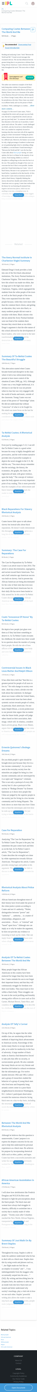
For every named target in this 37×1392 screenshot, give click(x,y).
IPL (3, 9)
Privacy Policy (18, 1382)
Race (2, 1339)
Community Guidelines (18, 1376)
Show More (18, 195)
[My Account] (33, 4)
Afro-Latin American (6, 1347)
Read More (18, 338)
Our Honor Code (19, 1379)
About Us (18, 1360)
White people (5, 1342)
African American (6, 1337)
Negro (3, 1344)
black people (17, 152)
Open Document (18, 1387)
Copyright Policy (18, 1373)
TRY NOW (30, 78)
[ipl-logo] (8, 4)
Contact (18, 1363)
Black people (5, 1335)
